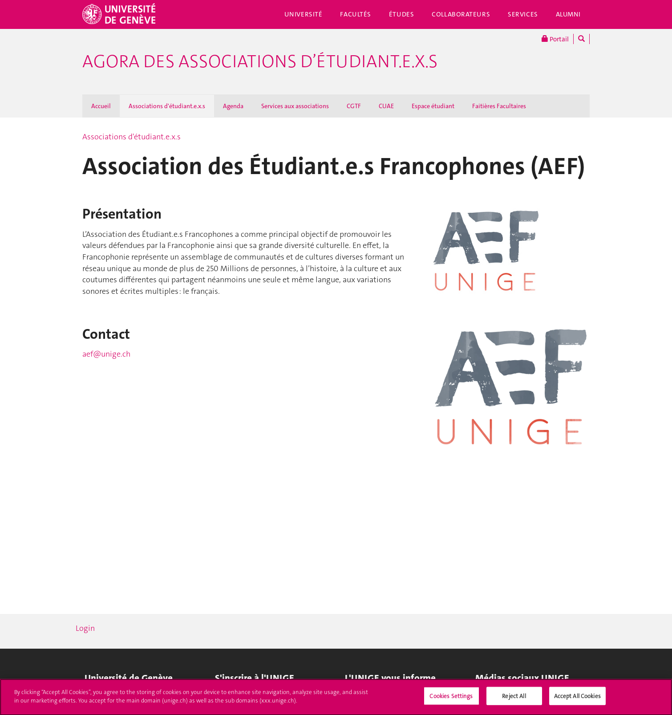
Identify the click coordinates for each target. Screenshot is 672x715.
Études (401, 14)
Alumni (568, 14)
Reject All (514, 700)
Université (303, 14)
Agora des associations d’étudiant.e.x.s (259, 61)
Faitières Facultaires (499, 106)
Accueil (101, 106)
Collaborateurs (461, 14)
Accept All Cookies (577, 700)
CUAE (386, 106)
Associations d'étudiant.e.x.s (167, 106)
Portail (555, 39)
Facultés (355, 14)
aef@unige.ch (106, 354)
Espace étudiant (433, 106)
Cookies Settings (451, 700)
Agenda (233, 106)
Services (523, 14)
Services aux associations (295, 106)
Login (85, 628)
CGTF (354, 106)
